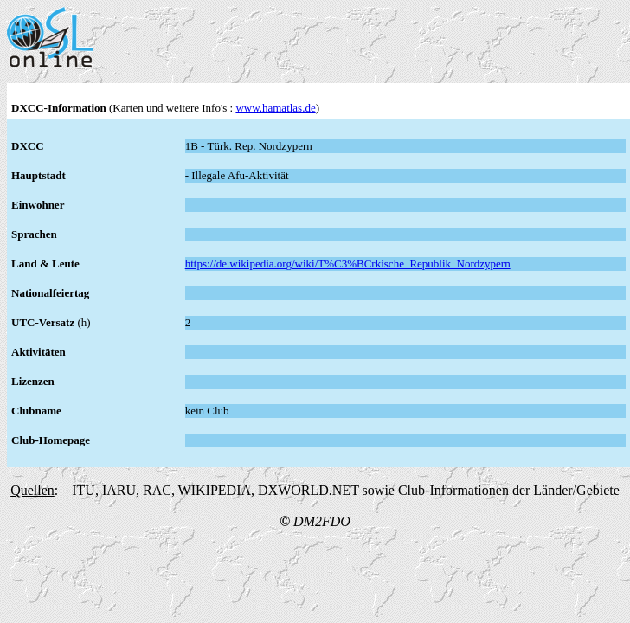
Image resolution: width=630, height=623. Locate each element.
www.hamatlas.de (275, 107)
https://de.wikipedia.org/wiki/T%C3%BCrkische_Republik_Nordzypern (348, 263)
